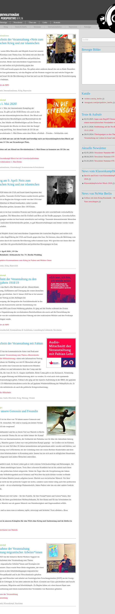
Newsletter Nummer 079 (104, 157)
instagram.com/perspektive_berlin (98, 102)
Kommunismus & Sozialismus (33, 167)
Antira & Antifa (21, 27)
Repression (73, 27)
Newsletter (17, 22)
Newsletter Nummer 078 (104, 161)
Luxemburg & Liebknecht (42, 330)
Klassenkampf (15, 167)
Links (45, 22)
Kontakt (57, 22)
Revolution (57, 330)
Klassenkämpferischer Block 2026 (98, 183)
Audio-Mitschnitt (9, 398)
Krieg (6, 27)
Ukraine (32, 398)
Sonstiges (87, 27)
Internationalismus (55, 27)
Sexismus (37, 27)
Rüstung (25, 398)
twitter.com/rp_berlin (93, 99)
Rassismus (19, 603)
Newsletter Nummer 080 (104, 153)
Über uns (32, 22)
